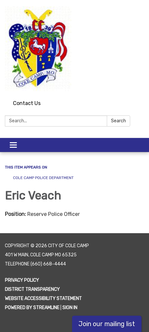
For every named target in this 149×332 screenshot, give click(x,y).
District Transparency (32, 289)
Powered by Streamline (32, 307)
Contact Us (27, 103)
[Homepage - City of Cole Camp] (74, 49)
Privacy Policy (22, 280)
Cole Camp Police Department (43, 177)
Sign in (69, 307)
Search (118, 121)
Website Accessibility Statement (43, 298)
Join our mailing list (107, 324)
